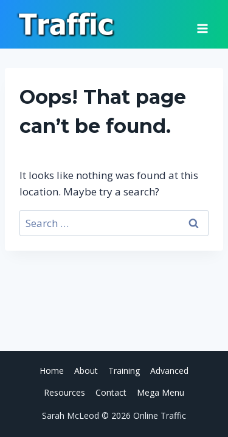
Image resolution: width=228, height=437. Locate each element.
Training (124, 370)
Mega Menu (160, 392)
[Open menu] (202, 24)
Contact (110, 392)
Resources (64, 392)
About (86, 370)
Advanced (169, 370)
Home (52, 370)
